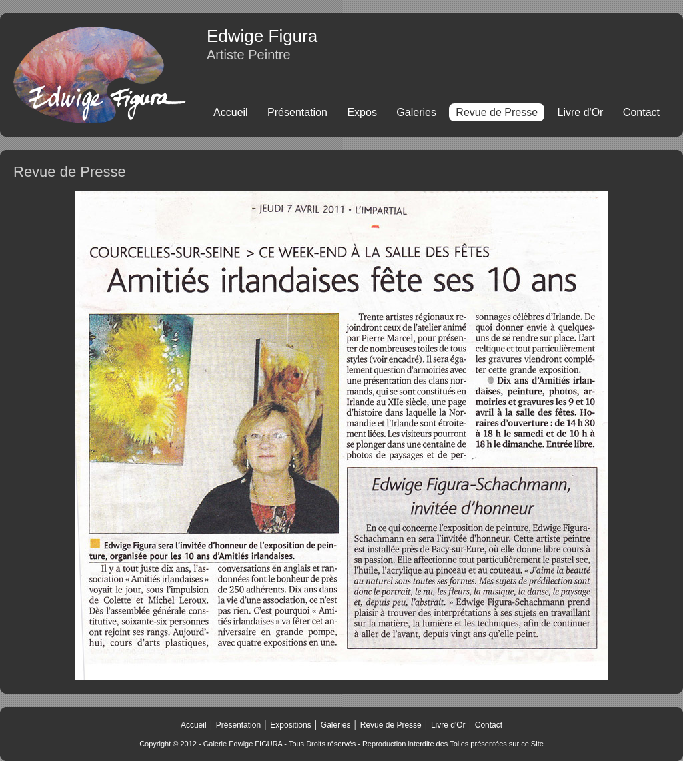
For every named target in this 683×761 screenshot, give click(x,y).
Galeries (416, 112)
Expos (361, 112)
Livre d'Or (581, 112)
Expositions (290, 725)
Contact (641, 112)
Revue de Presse (389, 725)
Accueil (230, 112)
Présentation (297, 112)
